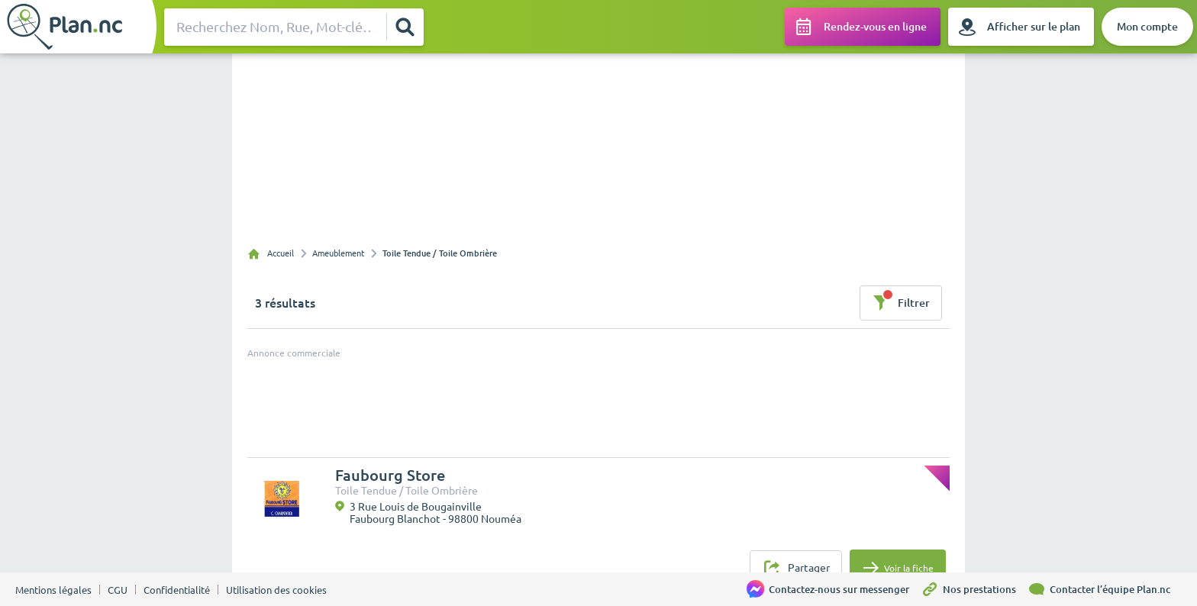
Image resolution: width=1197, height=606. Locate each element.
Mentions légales (53, 590)
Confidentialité (177, 590)
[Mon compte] (1147, 27)
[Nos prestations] (974, 589)
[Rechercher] (405, 26)
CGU (117, 590)
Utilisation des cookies (276, 590)
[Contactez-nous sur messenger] (834, 589)
